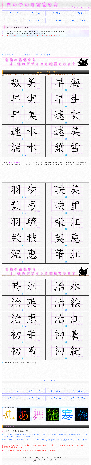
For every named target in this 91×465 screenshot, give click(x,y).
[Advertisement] (34, 44)
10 (59, 380)
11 (64, 380)
